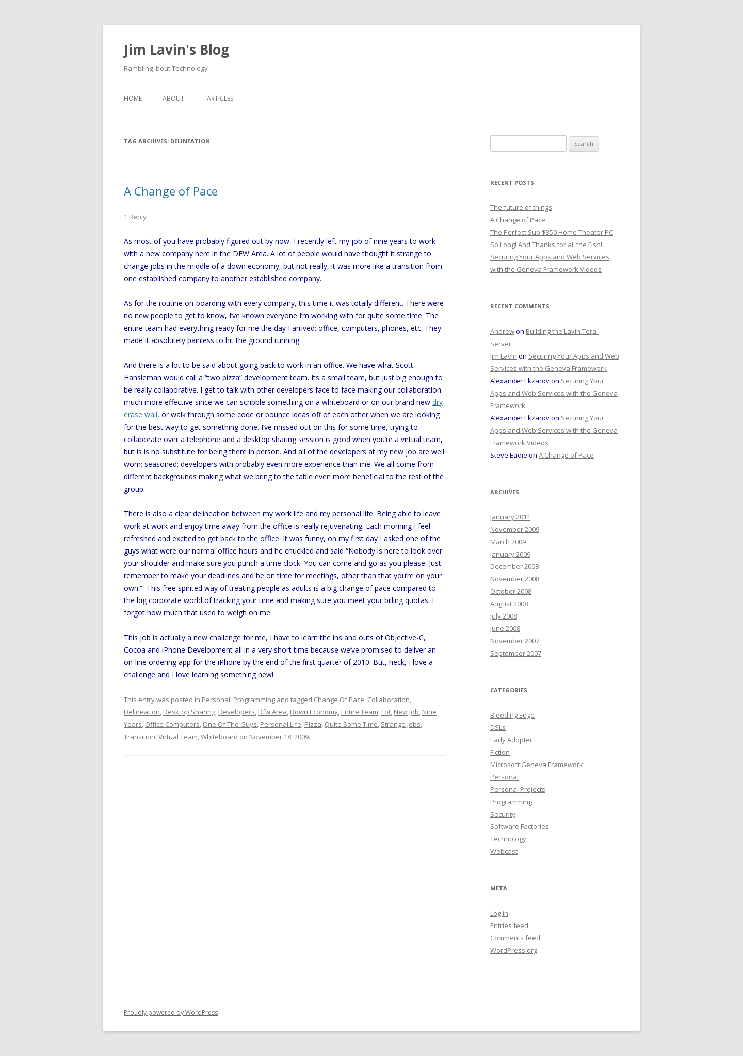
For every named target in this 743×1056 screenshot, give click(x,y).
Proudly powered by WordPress (171, 1012)
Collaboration (388, 699)
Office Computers (172, 724)
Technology (508, 838)
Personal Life (280, 724)
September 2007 (515, 653)
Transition (139, 736)
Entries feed (509, 925)
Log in (499, 913)
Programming (254, 699)
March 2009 (508, 541)
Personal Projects (517, 789)
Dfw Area (272, 712)
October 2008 (510, 591)
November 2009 (514, 529)
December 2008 (514, 566)
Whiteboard (219, 736)
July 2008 (503, 616)
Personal (216, 699)
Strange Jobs (401, 724)
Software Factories (519, 826)
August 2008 (509, 603)
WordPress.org (513, 950)
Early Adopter (511, 739)
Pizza (312, 724)
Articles (220, 98)
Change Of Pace (339, 699)
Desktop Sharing (189, 712)
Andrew (502, 331)
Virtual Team (178, 736)
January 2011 (510, 517)
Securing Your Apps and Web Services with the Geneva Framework (554, 393)
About (173, 98)
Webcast (504, 851)
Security (502, 814)
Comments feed (515, 938)
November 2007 (514, 640)
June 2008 (505, 628)
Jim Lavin (503, 356)
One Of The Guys (230, 724)
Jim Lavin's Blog (176, 49)
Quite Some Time (351, 724)
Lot (386, 712)
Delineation (142, 712)
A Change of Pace (171, 191)
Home (133, 98)
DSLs (498, 727)
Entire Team (359, 712)
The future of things (521, 207)
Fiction (500, 752)
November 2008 (514, 578)
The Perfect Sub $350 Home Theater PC (551, 232)
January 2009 (510, 554)
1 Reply (135, 216)
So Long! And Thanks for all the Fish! (546, 244)
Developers (236, 712)
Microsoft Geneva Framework (536, 764)
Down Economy (314, 712)
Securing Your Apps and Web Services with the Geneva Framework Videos (554, 430)
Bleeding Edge (512, 715)
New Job (406, 712)
